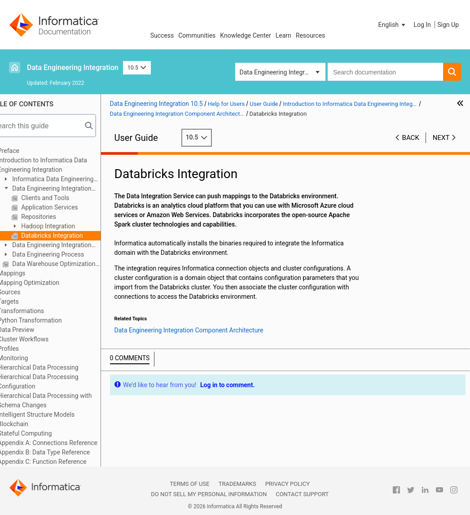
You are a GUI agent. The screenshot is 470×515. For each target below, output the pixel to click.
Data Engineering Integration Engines (64, 245)
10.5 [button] (136, 67)
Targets (25, 301)
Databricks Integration (68, 235)
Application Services (66, 207)
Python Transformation (47, 320)
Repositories (55, 216)
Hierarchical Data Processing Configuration (55, 381)
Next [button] (441, 138)
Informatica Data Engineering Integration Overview (65, 179)
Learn (283, 35)
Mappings (29, 273)
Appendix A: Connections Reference (64, 442)
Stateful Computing (42, 433)
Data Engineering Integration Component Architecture (64, 189)
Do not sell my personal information (209, 494)
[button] (392, 25)
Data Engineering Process (64, 254)
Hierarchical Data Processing (55, 367)
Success (162, 35)
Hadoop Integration (64, 226)
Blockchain (30, 424)
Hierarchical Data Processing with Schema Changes (62, 400)
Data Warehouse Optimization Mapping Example (73, 263)
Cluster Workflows (40, 339)
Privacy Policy (287, 483)
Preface (25, 150)
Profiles (25, 348)
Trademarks (237, 483)
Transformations (38, 310)
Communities (196, 35)
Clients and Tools (62, 197)
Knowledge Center (245, 35)
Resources (310, 35)
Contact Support (302, 494)
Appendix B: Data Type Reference (61, 452)
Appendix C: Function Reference (59, 461)
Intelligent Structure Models (53, 414)
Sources (26, 292)
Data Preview (33, 329)
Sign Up (448, 24)
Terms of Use (189, 483)
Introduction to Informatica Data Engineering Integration (59, 165)
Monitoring (30, 358)
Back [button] (410, 138)
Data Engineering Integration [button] (279, 72)
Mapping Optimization (45, 282)
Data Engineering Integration (73, 67)
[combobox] (385, 72)
